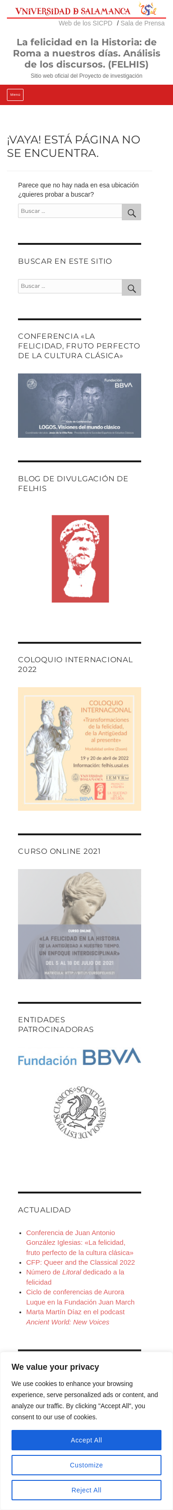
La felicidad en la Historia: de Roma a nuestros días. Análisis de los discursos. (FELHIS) (87, 53)
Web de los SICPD (85, 23)
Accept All (86, 1440)
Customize (86, 1465)
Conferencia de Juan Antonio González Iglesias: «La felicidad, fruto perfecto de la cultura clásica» (80, 1242)
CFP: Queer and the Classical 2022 (80, 1262)
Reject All (86, 1490)
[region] (86, 1431)
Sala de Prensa (142, 23)
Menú (15, 95)
